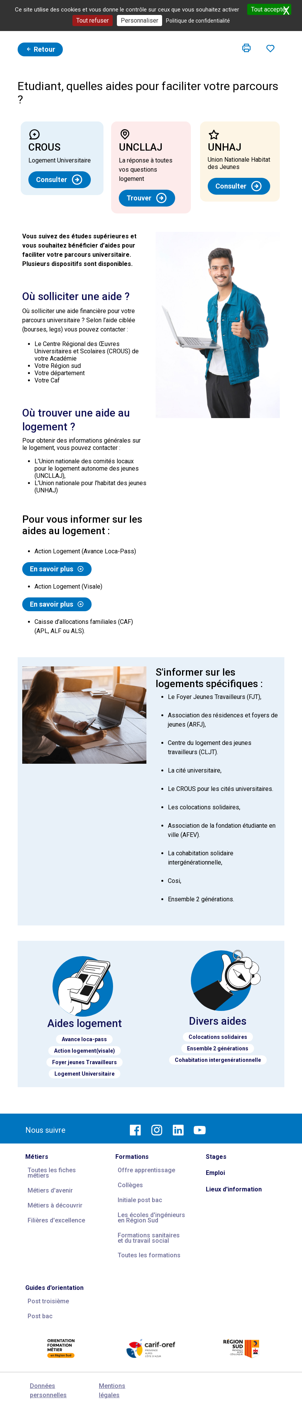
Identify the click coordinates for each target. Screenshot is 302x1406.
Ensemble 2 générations (217, 1048)
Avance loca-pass (84, 1039)
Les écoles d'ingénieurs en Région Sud (151, 1217)
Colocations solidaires (218, 1037)
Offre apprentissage (146, 1170)
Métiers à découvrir (55, 1205)
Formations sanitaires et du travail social (149, 1238)
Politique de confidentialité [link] (198, 21)
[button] (246, 48)
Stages (216, 1156)
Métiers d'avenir (50, 1190)
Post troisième (48, 1301)
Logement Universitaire (84, 1074)
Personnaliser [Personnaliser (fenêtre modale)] (139, 20)
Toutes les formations (149, 1255)
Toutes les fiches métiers (52, 1172)
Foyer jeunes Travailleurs (84, 1062)
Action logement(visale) (84, 1051)
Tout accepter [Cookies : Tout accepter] (269, 9)
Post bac (40, 1316)
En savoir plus (57, 569)
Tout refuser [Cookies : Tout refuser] (92, 20)
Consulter (59, 180)
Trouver (146, 198)
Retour (40, 49)
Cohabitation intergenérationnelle (218, 1060)
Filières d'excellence (56, 1220)
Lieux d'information (234, 1189)
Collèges (130, 1185)
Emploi (215, 1172)
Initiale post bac (140, 1200)
